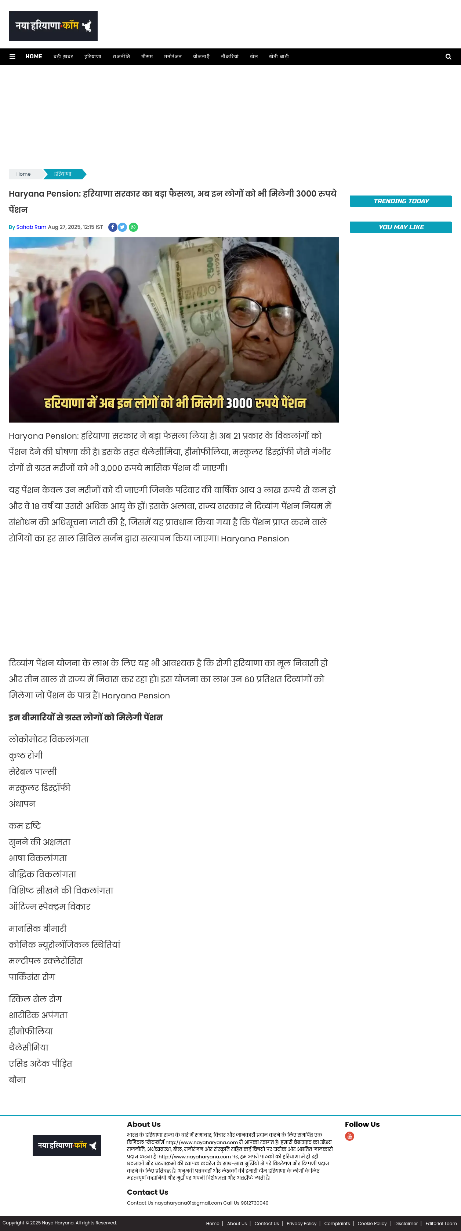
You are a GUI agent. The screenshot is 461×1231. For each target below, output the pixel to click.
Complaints (337, 1223)
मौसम (147, 57)
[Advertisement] (229, 116)
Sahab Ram (32, 227)
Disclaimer (406, 1223)
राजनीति (121, 57)
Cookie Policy (372, 1223)
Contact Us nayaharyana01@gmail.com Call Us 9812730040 (198, 1202)
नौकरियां (230, 57)
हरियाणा (93, 57)
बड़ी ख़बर (63, 57)
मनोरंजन (173, 57)
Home (34, 57)
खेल (254, 57)
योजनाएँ (201, 57)
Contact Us (147, 1192)
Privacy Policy (301, 1223)
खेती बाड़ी (279, 57)
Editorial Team (441, 1223)
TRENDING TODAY (401, 201)
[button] (12, 56)
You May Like (401, 227)
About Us (144, 1124)
